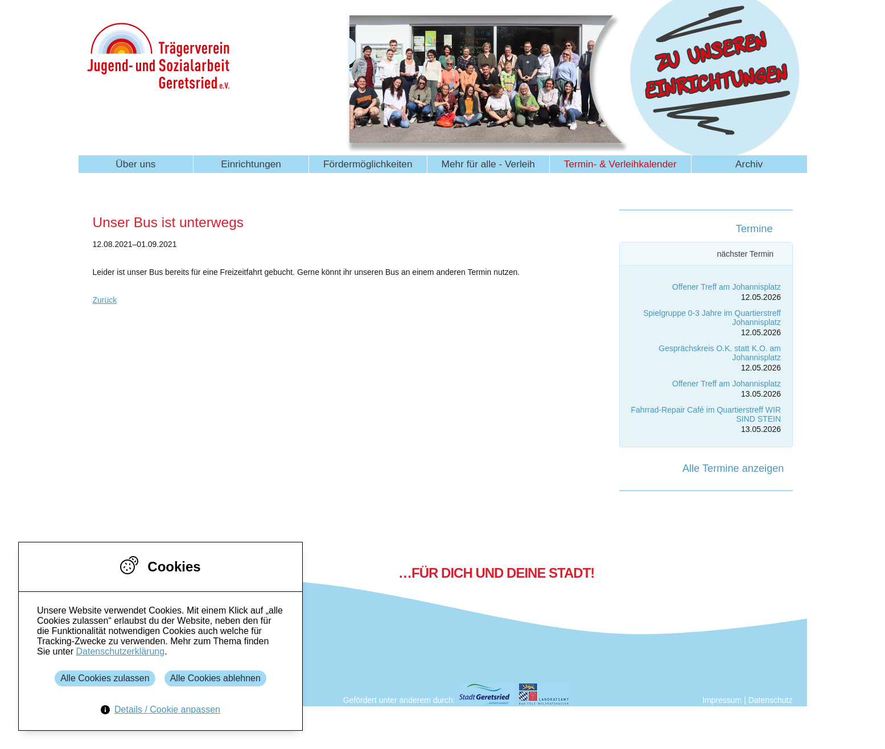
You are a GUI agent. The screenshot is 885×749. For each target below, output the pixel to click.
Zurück (105, 299)
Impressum (722, 700)
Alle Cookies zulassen (105, 678)
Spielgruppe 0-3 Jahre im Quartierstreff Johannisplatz (712, 317)
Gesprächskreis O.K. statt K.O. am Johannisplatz (719, 352)
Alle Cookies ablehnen (215, 678)
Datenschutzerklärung (120, 651)
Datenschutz (770, 700)
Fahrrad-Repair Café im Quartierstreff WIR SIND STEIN (706, 414)
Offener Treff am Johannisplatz (726, 286)
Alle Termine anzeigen (733, 468)
